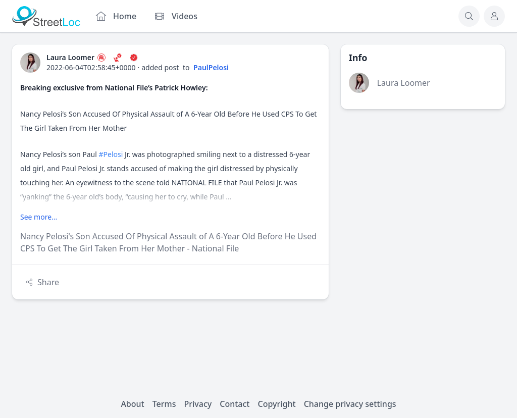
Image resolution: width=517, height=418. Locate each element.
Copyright (276, 403)
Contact (234, 403)
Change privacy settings (350, 403)
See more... (38, 217)
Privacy (198, 403)
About (132, 403)
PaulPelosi (211, 67)
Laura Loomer (403, 82)
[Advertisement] (423, 184)
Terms (164, 403)
